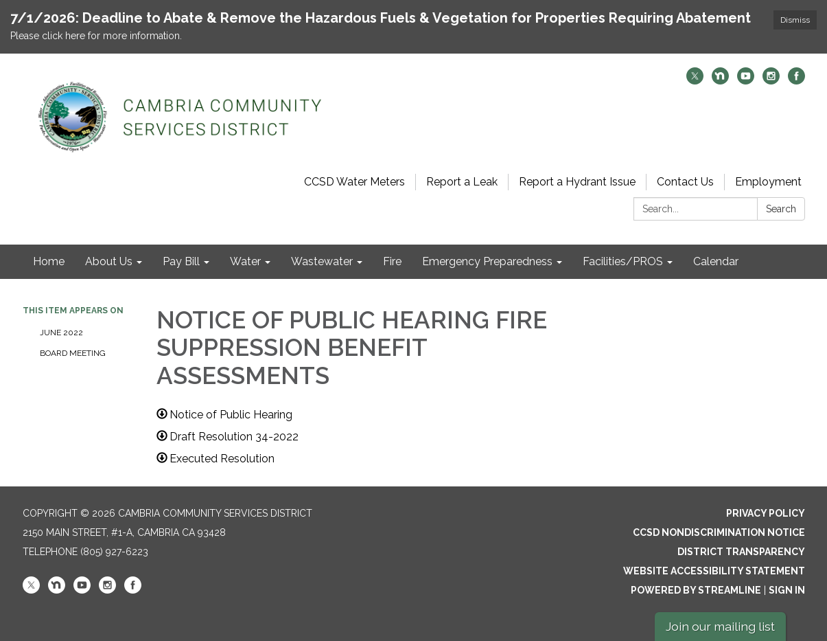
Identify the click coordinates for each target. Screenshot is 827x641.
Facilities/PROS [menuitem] (623, 261)
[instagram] (771, 80)
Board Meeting (73, 353)
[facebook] (796, 80)
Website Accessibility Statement (714, 570)
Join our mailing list (720, 626)
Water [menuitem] (245, 261)
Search (781, 208)
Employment (768, 181)
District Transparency (741, 551)
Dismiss (795, 20)
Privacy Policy (765, 513)
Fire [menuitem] (392, 261)
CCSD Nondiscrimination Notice (719, 532)
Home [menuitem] (49, 261)
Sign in (787, 590)
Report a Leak (462, 181)
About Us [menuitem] (108, 261)
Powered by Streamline (696, 590)
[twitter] (694, 80)
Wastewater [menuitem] (322, 261)
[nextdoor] (720, 80)
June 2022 (61, 332)
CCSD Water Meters (354, 181)
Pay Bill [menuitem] (181, 261)
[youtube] (745, 80)
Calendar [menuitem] (715, 261)
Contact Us (685, 181)
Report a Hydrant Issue (577, 181)
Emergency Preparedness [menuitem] (487, 261)
